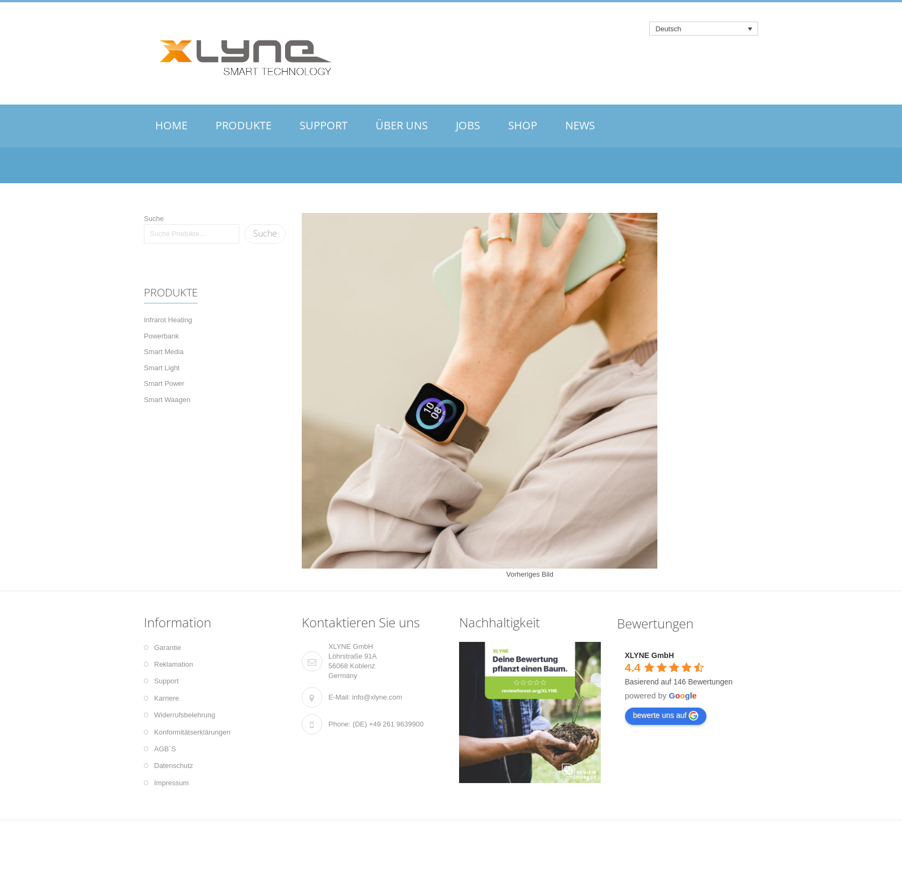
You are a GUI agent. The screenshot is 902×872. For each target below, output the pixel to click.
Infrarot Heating (168, 320)
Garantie (167, 647)
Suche (154, 218)
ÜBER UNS (402, 125)
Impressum (171, 783)
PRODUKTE (244, 125)
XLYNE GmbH (649, 655)
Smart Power (164, 383)
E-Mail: (339, 697)
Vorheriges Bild (529, 574)
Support (166, 681)
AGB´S (165, 749)
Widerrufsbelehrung (184, 715)
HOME (171, 125)
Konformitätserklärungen (192, 732)
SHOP (522, 125)
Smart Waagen (167, 400)
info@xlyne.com (377, 697)
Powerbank (161, 336)
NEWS (580, 125)
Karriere (166, 698)
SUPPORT (324, 125)
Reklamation (173, 664)
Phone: (340, 724)
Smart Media (164, 352)
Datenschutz (173, 766)
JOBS (468, 125)
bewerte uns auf (666, 716)
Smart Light (161, 368)
